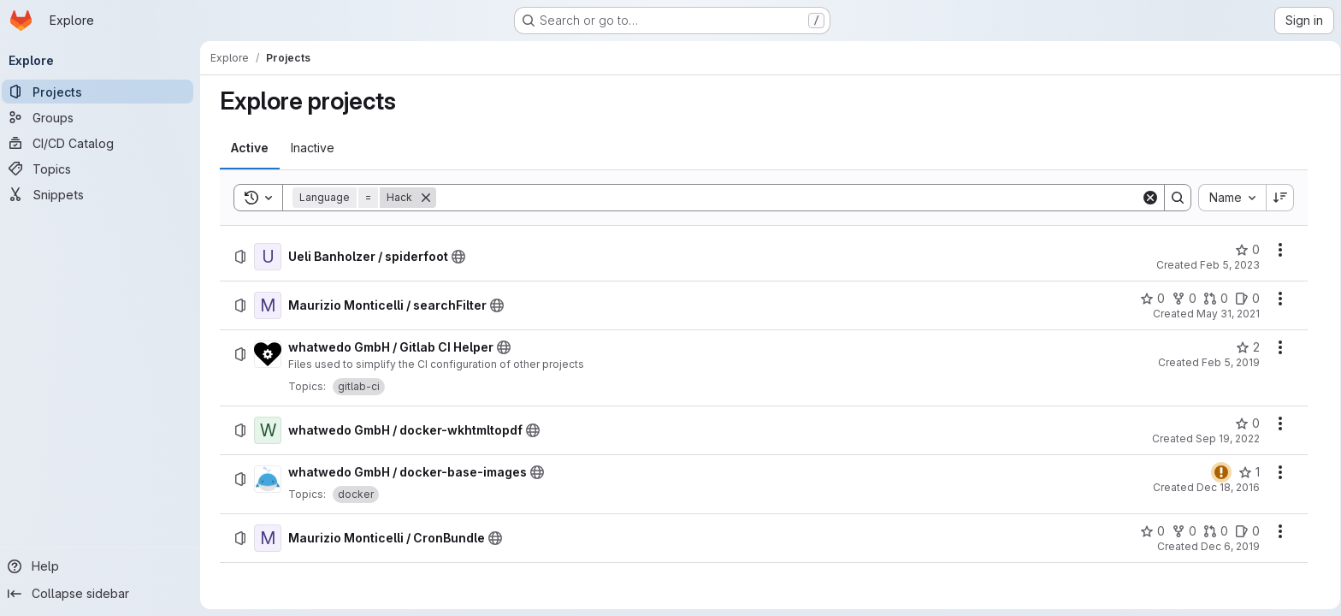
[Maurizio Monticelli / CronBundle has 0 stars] (1152, 531)
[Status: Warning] (1221, 472)
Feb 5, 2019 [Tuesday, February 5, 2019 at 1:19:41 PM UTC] (1231, 362)
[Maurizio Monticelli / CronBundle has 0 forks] (1184, 531)
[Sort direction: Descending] (1280, 197)
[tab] (250, 148)
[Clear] (1150, 197)
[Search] (788, 197)
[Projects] (102, 92)
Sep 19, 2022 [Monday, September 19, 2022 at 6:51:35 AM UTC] (1228, 438)
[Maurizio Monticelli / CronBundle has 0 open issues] (1247, 531)
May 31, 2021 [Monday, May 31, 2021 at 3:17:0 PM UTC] (1228, 313)
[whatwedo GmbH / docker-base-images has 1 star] (1249, 472)
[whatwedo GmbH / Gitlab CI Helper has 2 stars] (1248, 347)
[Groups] (102, 117)
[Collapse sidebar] (102, 594)
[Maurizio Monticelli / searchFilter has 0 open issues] (1247, 298)
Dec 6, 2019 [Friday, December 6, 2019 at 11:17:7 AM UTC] (1230, 546)
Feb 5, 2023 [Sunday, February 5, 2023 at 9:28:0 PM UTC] (1230, 264)
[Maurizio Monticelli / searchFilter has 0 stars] (1152, 298)
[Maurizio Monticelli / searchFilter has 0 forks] (1184, 298)
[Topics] (102, 169)
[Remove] (426, 197)
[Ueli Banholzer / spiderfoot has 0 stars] (1247, 250)
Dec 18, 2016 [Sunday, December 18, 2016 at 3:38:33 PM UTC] (1228, 487)
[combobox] (1232, 197)
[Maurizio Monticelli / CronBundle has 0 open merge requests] (1215, 531)
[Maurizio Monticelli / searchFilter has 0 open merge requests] (1215, 298)
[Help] (102, 566)
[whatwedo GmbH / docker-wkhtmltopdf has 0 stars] (1247, 423)
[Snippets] (102, 194)
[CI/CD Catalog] (102, 143)
